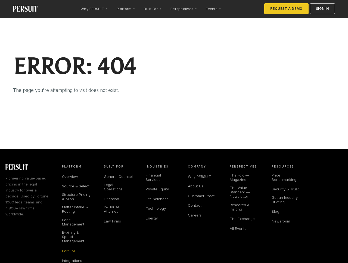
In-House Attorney (111, 209)
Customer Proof (201, 196)
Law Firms (112, 221)
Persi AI (68, 251)
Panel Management (73, 222)
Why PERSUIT (199, 176)
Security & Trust (285, 189)
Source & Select (75, 186)
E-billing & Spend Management (73, 236)
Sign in (322, 9)
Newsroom (281, 221)
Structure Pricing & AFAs (76, 196)
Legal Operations (113, 186)
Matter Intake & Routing (75, 209)
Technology (156, 208)
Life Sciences (157, 199)
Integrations (72, 260)
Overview (70, 176)
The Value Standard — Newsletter (240, 192)
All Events (238, 228)
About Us (195, 186)
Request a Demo (286, 9)
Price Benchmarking (284, 177)
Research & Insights (240, 207)
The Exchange (242, 218)
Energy (152, 218)
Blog (275, 211)
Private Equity (157, 189)
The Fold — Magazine (239, 177)
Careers (195, 215)
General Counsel (118, 176)
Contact (194, 205)
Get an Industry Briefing (285, 199)
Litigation (111, 199)
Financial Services (153, 177)
